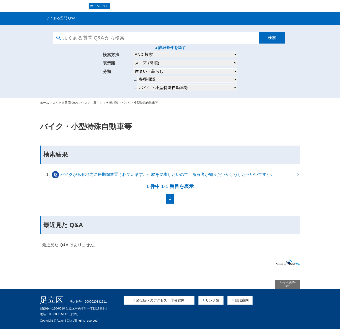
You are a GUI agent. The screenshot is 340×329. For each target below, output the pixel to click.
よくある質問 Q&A (60, 18)
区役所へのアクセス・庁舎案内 (160, 300)
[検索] (273, 38)
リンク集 (213, 300)
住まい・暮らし (92, 102)
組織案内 (242, 300)
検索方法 (111, 54)
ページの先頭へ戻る (288, 284)
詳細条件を (168, 47)
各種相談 (112, 102)
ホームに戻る (99, 6)
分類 (107, 71)
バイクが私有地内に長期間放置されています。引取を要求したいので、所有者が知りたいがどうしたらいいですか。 (170, 174)
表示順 (109, 63)
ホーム (44, 102)
